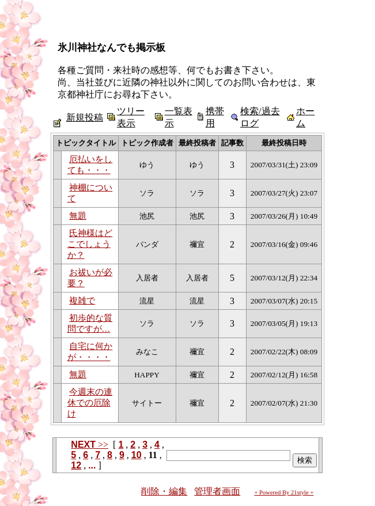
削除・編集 (164, 491)
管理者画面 (217, 491)
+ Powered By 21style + (283, 492)
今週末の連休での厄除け (90, 402)
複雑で (82, 300)
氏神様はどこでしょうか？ (90, 244)
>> (89, 444)
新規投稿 (84, 117)
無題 (77, 215)
